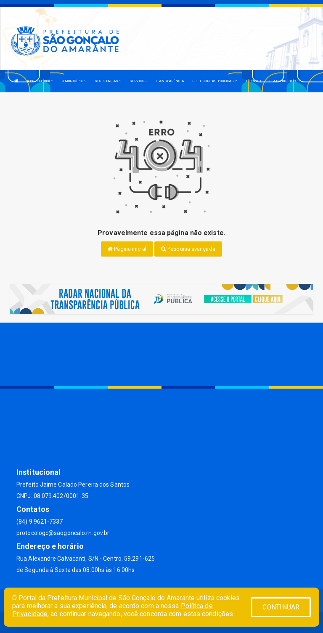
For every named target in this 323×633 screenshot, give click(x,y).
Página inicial (127, 249)
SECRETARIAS (108, 81)
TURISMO (253, 81)
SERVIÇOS (138, 81)
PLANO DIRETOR (282, 81)
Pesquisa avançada (188, 249)
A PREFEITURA (40, 81)
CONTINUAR (280, 607)
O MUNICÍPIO (74, 81)
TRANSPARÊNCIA (169, 81)
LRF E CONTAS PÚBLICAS (214, 81)
